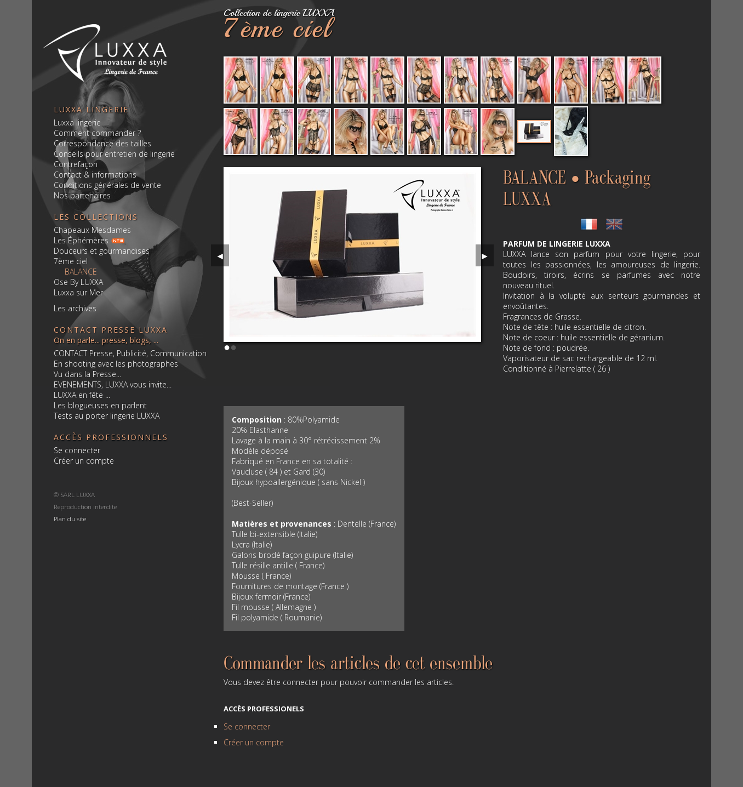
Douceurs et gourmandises (102, 251)
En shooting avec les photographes (116, 363)
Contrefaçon (76, 164)
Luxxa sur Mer (78, 292)
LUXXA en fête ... (82, 395)
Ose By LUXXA (78, 282)
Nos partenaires (82, 195)
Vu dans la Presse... (87, 374)
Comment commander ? (97, 133)
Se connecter (77, 450)
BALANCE (81, 271)
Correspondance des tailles (102, 143)
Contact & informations (95, 174)
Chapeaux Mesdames (92, 230)
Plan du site (70, 518)
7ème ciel (71, 261)
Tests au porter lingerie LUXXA (106, 415)
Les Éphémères (81, 240)
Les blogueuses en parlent (100, 405)
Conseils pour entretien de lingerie (114, 154)
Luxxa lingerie (77, 122)
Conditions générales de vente (107, 185)
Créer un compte (84, 460)
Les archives (75, 308)
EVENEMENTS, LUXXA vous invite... (113, 384)
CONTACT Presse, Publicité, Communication (130, 353)
